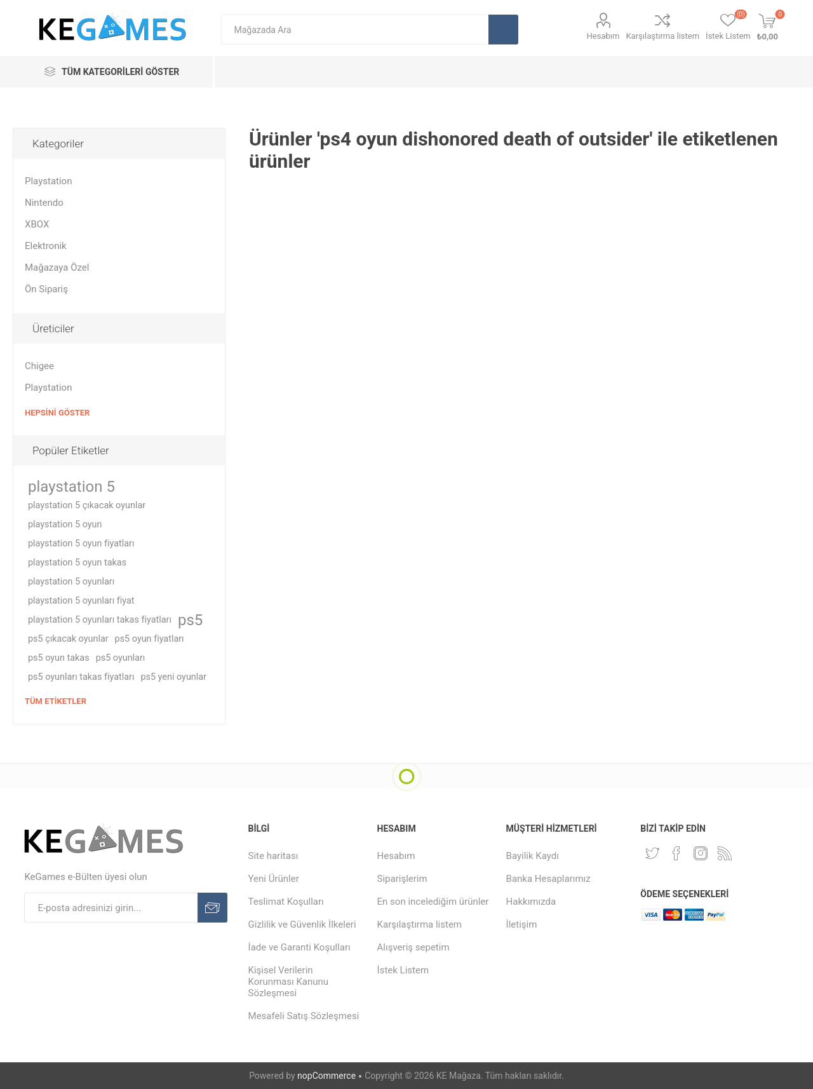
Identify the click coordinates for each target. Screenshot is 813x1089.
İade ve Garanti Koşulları (299, 947)
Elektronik (46, 246)
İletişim (521, 924)
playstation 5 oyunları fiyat (81, 600)
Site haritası (273, 856)
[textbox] (354, 29)
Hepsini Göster (57, 412)
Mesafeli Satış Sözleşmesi (303, 1016)
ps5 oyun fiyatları (149, 638)
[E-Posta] (111, 908)
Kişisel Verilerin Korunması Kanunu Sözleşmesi (288, 981)
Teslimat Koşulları (286, 901)
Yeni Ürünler (273, 878)
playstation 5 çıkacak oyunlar (86, 505)
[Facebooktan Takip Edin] (676, 853)
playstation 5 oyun (65, 524)
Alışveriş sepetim (413, 947)
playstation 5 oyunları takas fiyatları (99, 619)
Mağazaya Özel (57, 267)
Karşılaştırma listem (662, 36)
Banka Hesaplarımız (548, 878)
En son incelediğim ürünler (433, 901)
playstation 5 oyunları (71, 581)
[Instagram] (700, 853)
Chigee (39, 366)
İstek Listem (403, 970)
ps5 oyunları (120, 658)
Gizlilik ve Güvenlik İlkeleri (302, 924)
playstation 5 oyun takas (77, 562)
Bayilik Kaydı (532, 856)
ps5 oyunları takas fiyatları (81, 677)
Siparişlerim (402, 878)
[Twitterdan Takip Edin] (652, 853)
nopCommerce (326, 1076)
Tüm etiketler (55, 701)
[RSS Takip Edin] (725, 853)
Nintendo (44, 202)
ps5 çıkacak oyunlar (68, 638)
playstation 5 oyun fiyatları (81, 543)
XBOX (37, 224)
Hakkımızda (531, 901)
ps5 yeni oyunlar (173, 677)
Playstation (48, 181)
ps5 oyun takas (59, 658)
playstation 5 (71, 487)
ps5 (190, 620)
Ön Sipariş (46, 289)
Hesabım (603, 36)
